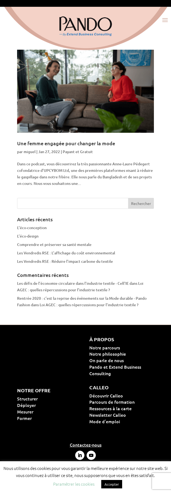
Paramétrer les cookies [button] (73, 484)
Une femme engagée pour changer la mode (66, 143)
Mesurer (42, 412)
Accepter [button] (111, 484)
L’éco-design (28, 236)
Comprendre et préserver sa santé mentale (54, 244)
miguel (30, 151)
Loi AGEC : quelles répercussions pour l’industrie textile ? (89, 304)
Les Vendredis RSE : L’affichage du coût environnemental (66, 252)
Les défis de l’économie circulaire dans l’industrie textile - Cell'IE (73, 283)
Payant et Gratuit (78, 151)
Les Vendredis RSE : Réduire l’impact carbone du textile (65, 261)
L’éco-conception (32, 227)
